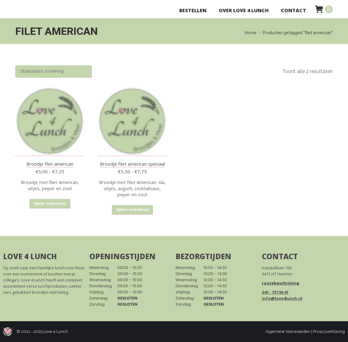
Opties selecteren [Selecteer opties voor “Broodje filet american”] (50, 203)
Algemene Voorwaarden (287, 331)
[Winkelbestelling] (53, 71)
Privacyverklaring (329, 331)
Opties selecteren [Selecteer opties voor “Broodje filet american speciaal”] (132, 210)
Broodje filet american (49, 164)
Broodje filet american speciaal (132, 164)
